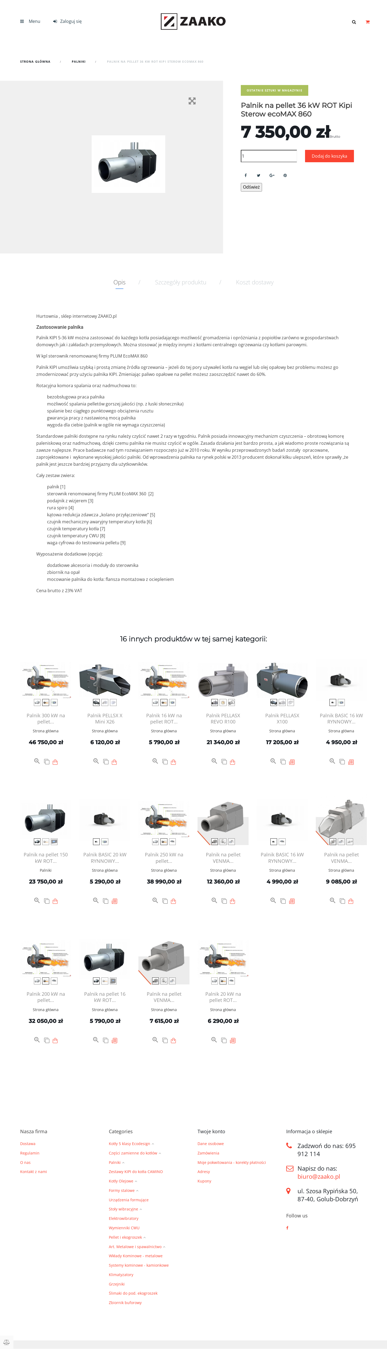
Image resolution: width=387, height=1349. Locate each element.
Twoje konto (211, 1131)
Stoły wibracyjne (123, 1209)
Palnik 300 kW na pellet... (46, 718)
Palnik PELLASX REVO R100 (223, 718)
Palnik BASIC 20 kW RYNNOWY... (105, 857)
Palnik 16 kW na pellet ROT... (164, 718)
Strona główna (46, 730)
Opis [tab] (119, 282)
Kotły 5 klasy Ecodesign (129, 1144)
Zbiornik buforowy (125, 1303)
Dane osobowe (211, 1143)
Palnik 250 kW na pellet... (164, 857)
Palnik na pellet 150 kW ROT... (46, 857)
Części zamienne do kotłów (133, 1153)
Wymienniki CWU (124, 1228)
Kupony (204, 1181)
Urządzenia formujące (129, 1200)
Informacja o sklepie (309, 1131)
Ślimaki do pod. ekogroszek (133, 1293)
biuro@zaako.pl (319, 1176)
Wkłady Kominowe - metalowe (136, 1256)
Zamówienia (208, 1153)
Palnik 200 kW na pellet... (46, 997)
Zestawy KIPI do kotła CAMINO (136, 1172)
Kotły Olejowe (121, 1181)
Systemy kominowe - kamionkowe (139, 1265)
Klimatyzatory (121, 1275)
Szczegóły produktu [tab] (180, 282)
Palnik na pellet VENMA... (223, 857)
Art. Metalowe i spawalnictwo (135, 1247)
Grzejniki (117, 1284)
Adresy (204, 1171)
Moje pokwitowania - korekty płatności (232, 1162)
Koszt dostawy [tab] (255, 282)
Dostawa (27, 1143)
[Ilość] (269, 156)
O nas (25, 1162)
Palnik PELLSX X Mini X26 (104, 718)
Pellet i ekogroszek (125, 1237)
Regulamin (30, 1153)
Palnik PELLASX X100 (282, 718)
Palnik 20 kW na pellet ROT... (223, 997)
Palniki (46, 870)
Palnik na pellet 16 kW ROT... (105, 997)
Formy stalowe (122, 1190)
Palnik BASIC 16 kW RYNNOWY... (341, 718)
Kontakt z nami (33, 1171)
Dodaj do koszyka (329, 156)
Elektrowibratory (123, 1218)
